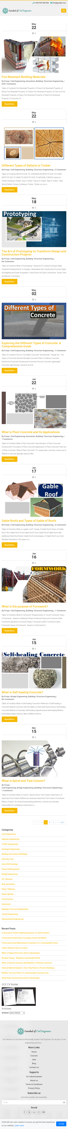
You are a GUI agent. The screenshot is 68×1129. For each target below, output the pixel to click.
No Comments (8, 261)
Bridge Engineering (10, 874)
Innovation (6, 904)
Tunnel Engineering (10, 914)
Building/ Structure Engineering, (50, 81)
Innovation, (30, 81)
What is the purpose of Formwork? (25, 606)
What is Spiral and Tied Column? (23, 781)
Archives (5, 1013)
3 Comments (60, 169)
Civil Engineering (9, 834)
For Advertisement (34, 1076)
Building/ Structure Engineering (15, 909)
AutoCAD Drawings (10, 864)
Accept (61, 1124)
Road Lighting (8, 894)
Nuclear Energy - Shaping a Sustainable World (21, 958)
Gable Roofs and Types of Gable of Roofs (29, 521)
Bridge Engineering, (19, 696)
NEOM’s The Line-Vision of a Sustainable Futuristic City (25, 973)
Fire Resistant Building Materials (23, 77)
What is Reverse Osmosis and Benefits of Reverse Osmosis (27, 963)
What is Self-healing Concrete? (22, 692)
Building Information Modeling (14, 854)
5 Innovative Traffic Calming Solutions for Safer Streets (25, 933)
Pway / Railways (8, 889)
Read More (10, 104)
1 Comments (60, 350)
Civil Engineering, (18, 81)
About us (34, 1080)
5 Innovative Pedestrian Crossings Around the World (24, 938)
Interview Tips (8, 859)
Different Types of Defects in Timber (26, 165)
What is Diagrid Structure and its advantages (21, 953)
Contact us (34, 1067)
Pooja (6, 81)
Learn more (19, 1125)
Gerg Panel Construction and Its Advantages (21, 978)
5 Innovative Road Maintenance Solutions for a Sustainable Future (30, 943)
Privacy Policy (34, 1088)
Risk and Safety (8, 884)
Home (34, 1052)
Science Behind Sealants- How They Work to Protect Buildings (28, 968)
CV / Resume (7, 879)
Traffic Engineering (10, 844)
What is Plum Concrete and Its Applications (31, 432)
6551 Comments (9, 84)
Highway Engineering (10, 839)
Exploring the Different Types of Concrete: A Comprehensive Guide (31, 344)
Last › (62, 822)
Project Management (11, 869)
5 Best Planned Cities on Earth (14, 948)
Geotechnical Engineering (12, 919)
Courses (34, 1056)
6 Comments (60, 525)
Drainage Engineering (11, 849)
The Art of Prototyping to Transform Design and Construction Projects (34, 252)
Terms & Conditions (34, 1084)
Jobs (34, 1059)
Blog (34, 1063)
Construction (7, 899)
